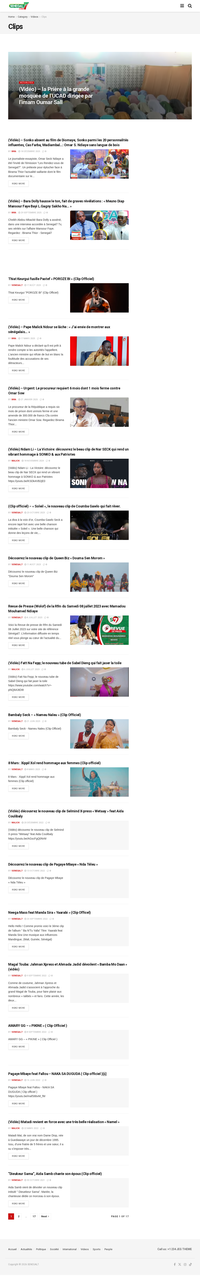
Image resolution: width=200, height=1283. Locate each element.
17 (34, 1224)
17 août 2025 (32, 287)
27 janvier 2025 (28, 401)
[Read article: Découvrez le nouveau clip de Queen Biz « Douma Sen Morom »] (99, 581)
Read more (20, 183)
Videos (34, 16)
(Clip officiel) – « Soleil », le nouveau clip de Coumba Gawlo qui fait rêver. (64, 510)
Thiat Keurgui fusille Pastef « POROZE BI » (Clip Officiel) (51, 280)
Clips (44, 16)
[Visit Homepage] (19, 6)
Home (11, 16)
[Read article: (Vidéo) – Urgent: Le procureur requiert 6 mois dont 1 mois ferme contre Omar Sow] (99, 414)
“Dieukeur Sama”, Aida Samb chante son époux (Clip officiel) (55, 1182)
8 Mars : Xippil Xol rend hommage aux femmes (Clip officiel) (54, 769)
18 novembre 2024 (33, 463)
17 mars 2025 (26, 340)
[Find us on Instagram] (185, 1272)
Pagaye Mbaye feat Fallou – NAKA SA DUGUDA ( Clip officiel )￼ (57, 1081)
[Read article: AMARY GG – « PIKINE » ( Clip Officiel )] (99, 1052)
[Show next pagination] (45, 1224)
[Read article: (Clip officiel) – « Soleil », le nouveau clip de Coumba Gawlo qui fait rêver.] (99, 528)
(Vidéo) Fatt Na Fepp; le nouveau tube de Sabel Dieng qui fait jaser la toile (64, 668)
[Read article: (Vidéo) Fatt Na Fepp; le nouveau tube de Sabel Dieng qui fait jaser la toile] (99, 687)
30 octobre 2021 (34, 1188)
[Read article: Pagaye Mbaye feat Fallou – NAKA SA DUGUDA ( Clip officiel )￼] (99, 1100)
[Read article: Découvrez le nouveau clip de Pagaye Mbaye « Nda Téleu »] (99, 889)
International (70, 1257)
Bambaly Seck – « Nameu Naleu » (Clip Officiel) (44, 721)
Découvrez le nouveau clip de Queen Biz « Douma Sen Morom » (56, 562)
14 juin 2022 (32, 1087)
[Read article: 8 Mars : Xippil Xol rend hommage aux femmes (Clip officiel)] (99, 788)
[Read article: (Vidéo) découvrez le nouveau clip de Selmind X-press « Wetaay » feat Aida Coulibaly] (99, 841)
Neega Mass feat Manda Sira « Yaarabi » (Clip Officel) (49, 918)
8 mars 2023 (32, 775)
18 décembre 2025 (29, 151)
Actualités (27, 85)
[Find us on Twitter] (179, 1272)
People (108, 1257)
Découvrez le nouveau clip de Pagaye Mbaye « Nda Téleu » (53, 870)
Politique (41, 1257)
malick (16, 463)
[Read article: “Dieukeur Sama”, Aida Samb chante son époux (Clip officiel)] (99, 1200)
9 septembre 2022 (35, 982)
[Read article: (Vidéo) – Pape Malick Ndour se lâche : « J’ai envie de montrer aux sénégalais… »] (99, 352)
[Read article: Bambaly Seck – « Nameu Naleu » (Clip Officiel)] (99, 739)
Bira (14, 151)
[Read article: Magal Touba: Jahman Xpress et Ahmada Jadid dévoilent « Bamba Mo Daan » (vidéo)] (99, 995)
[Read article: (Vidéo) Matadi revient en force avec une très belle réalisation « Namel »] (99, 1148)
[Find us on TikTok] (190, 1273)
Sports (96, 1257)
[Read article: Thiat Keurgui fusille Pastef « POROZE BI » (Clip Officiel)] (99, 299)
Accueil (12, 1257)
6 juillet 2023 (30, 674)
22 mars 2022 (30, 1135)
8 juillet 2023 (33, 622)
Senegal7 (17, 287)
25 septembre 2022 (35, 925)
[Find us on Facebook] (175, 1272)
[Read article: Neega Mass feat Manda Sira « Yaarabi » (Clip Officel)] (99, 937)
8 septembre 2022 (35, 1039)
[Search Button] (190, 6)
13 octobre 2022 (34, 876)
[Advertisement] (68, 263)
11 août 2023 (32, 569)
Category (23, 16)
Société (54, 1257)
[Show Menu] (182, 6)
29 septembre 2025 (29, 213)
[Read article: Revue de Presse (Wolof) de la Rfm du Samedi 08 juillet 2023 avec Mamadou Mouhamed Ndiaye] (99, 634)
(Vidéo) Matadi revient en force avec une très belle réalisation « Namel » (64, 1129)
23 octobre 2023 (34, 516)
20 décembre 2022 (32, 828)
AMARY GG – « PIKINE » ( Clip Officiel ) (37, 1033)
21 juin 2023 (32, 727)
